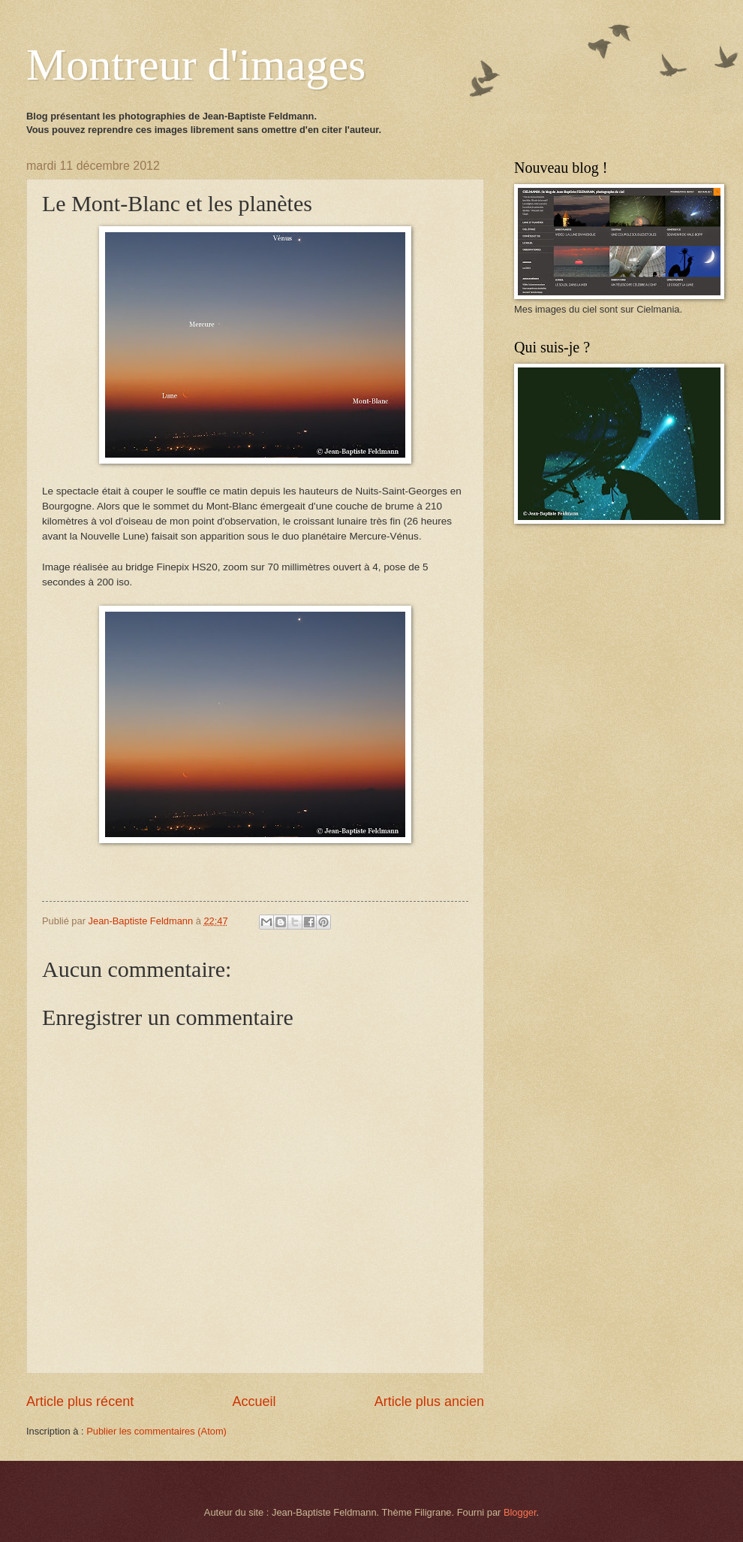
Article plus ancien (429, 1401)
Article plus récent (80, 1401)
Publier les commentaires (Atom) (156, 1431)
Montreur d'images (195, 64)
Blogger (520, 1512)
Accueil (253, 1401)
